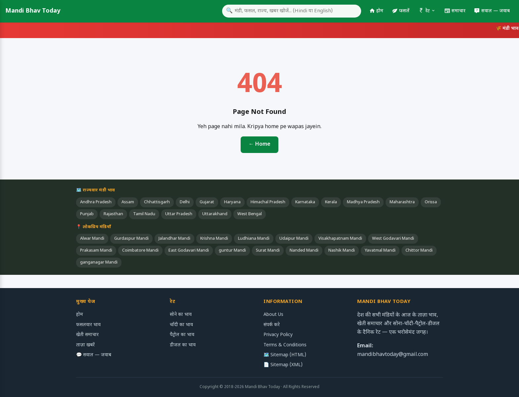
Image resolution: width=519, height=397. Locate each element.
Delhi (185, 202)
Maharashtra (402, 202)
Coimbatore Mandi (140, 250)
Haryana (232, 202)
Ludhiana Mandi (253, 238)
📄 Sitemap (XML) (283, 365)
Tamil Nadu (144, 214)
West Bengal (249, 214)
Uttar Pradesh (178, 214)
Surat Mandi (268, 250)
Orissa (431, 202)
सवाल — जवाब (492, 11)
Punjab (87, 214)
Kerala (331, 202)
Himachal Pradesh (268, 202)
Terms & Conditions (285, 345)
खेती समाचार (87, 335)
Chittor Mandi (419, 250)
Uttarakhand (214, 214)
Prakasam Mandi (96, 250)
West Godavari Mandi (393, 238)
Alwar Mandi (92, 238)
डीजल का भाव (183, 345)
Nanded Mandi (304, 250)
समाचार (454, 11)
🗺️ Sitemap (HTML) (284, 355)
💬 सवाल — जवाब (93, 355)
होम (376, 11)
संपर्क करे (271, 325)
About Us (273, 315)
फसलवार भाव (88, 325)
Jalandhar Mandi (174, 238)
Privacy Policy (278, 335)
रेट (427, 11)
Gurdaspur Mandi (131, 238)
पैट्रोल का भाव (182, 335)
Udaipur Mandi (293, 238)
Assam (127, 202)
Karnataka (305, 202)
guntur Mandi (232, 250)
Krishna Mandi (214, 238)
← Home (259, 144)
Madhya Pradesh (363, 202)
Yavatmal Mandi (380, 250)
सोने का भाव (181, 315)
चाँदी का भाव (181, 325)
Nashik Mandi (341, 250)
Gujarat (207, 202)
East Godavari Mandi (188, 250)
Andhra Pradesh (96, 202)
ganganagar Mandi (99, 262)
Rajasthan (113, 214)
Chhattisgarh (157, 202)
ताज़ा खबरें (85, 345)
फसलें (400, 11)
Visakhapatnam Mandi (340, 238)
